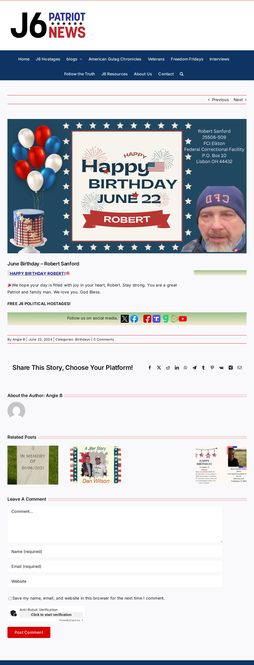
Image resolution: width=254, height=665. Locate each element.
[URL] (115, 581)
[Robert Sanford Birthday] (127, 186)
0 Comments (104, 339)
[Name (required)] (115, 551)
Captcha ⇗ (71, 620)
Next (238, 99)
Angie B (19, 339)
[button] (182, 72)
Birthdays (82, 339)
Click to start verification (51, 615)
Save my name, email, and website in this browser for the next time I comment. (88, 598)
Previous (220, 99)
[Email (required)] (115, 566)
